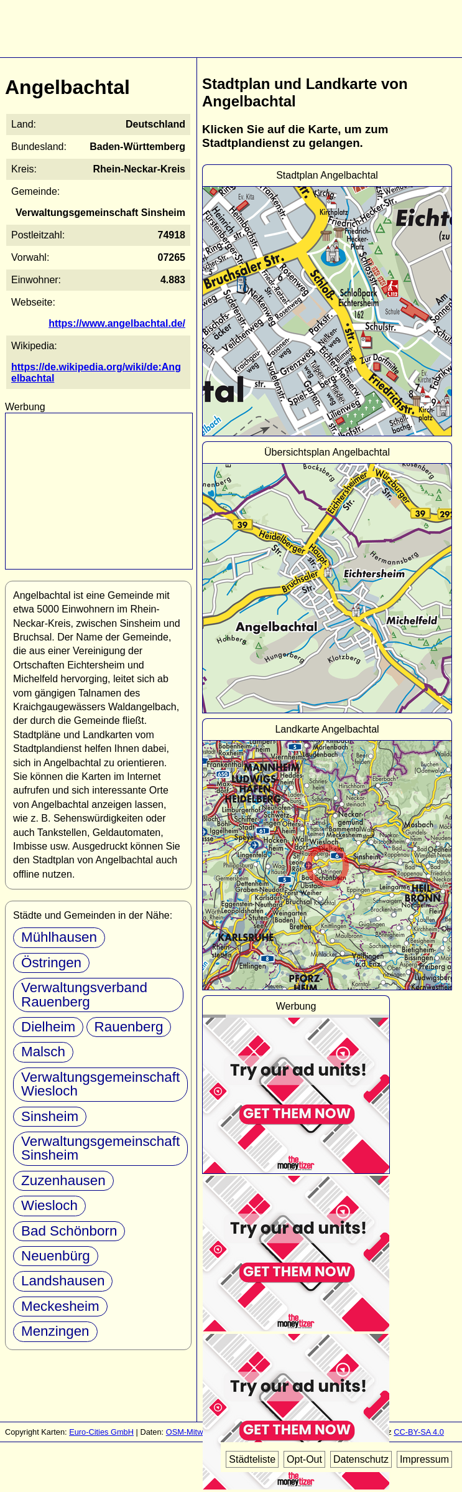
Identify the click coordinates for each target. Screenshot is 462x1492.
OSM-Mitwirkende (197, 1432)
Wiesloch (49, 1205)
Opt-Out (304, 1459)
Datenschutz (361, 1459)
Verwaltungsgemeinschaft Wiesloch (100, 1084)
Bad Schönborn (69, 1231)
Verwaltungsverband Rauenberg (84, 994)
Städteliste (252, 1459)
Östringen (51, 962)
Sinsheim (49, 1116)
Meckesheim (60, 1306)
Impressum (424, 1459)
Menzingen (55, 1331)
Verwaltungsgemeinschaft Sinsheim (100, 1148)
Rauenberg (129, 1027)
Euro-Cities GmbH (101, 1432)
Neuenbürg (55, 1256)
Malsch (43, 1051)
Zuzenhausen (63, 1180)
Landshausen (62, 1280)
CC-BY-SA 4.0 (419, 1432)
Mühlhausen (59, 937)
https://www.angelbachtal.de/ (117, 323)
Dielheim (48, 1027)
